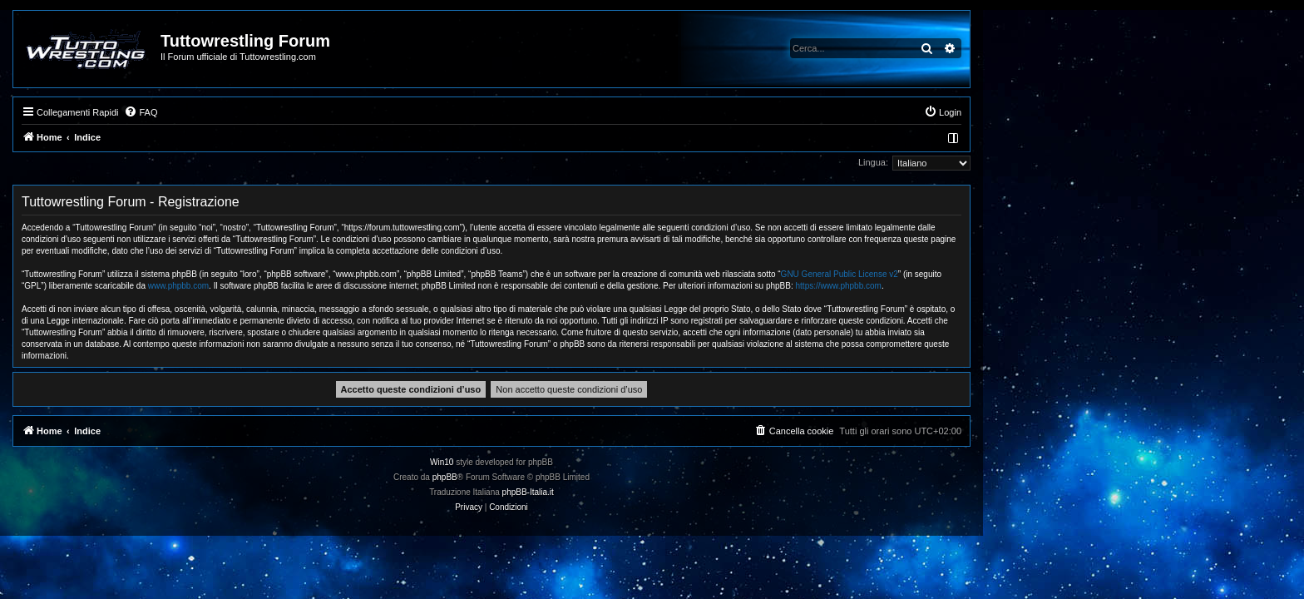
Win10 (602, 462)
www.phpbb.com (339, 285)
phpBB (605, 477)
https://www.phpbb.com (999, 285)
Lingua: (1034, 162)
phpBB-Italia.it (688, 492)
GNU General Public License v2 (1000, 274)
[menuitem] (301, 112)
